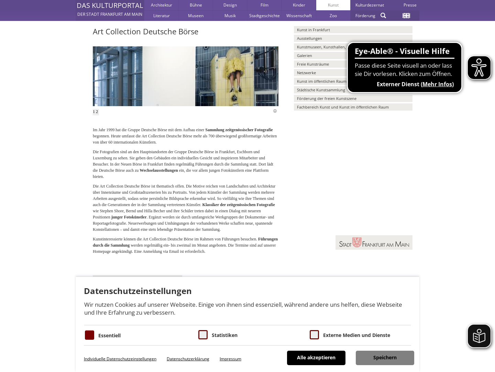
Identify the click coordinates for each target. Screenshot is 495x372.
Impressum (230, 359)
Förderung (365, 16)
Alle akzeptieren (316, 357)
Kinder (299, 5)
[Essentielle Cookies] (89, 335)
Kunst (333, 5)
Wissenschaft (299, 16)
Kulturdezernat (369, 5)
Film (264, 5)
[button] (110, 10)
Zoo (333, 16)
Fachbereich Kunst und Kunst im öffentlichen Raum (343, 107)
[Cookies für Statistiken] (203, 334)
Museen (196, 16)
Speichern (385, 357)
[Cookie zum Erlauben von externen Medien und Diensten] (314, 334)
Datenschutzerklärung (188, 359)
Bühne (196, 5)
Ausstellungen (309, 38)
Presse (410, 5)
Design (230, 5)
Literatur (161, 16)
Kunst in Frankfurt (313, 29)
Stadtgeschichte (264, 16)
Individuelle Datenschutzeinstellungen (120, 359)
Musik (230, 16)
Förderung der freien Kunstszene (326, 98)
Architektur (161, 5)
